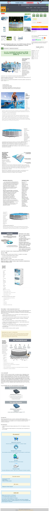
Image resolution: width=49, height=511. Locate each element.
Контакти (38, 7)
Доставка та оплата (44, 7)
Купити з (40, 29)
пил (22, 199)
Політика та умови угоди (43, 10)
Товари (31, 7)
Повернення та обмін (34, 10)
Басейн (6, 52)
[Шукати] (47, 5)
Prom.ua (29, 509)
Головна (27, 7)
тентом (8, 80)
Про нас (35, 7)
